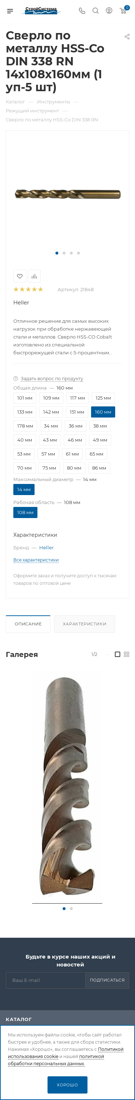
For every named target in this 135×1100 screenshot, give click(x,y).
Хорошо (67, 1084)
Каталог (19, 1019)
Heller (21, 302)
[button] (56, 253)
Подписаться (107, 980)
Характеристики (84, 623)
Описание (28, 623)
